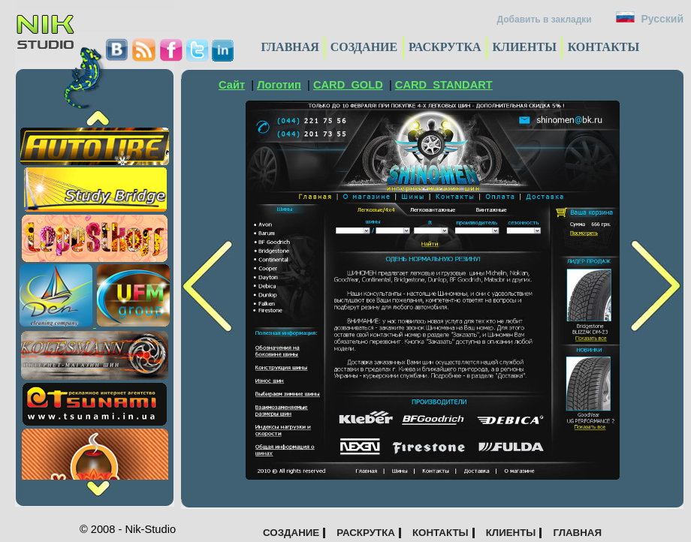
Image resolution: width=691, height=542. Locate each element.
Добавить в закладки (544, 19)
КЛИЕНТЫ (524, 47)
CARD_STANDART (444, 85)
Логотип (279, 85)
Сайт (232, 85)
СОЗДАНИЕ (364, 47)
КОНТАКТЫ (604, 47)
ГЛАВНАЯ (289, 47)
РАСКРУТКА (445, 47)
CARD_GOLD (348, 85)
